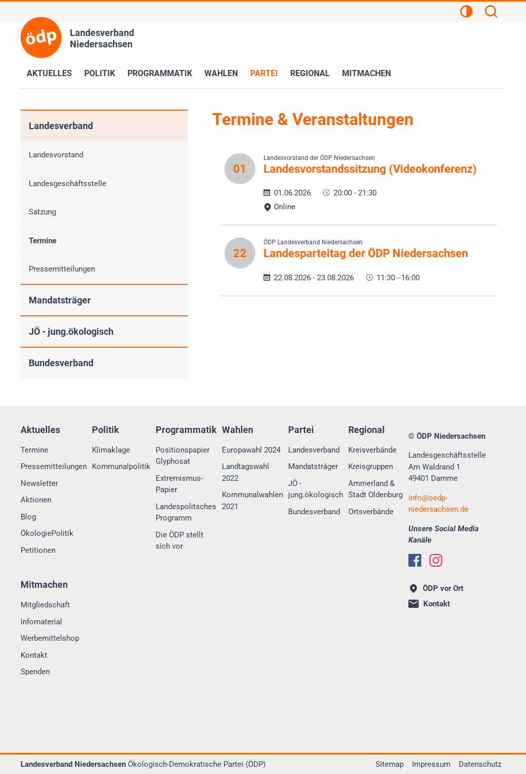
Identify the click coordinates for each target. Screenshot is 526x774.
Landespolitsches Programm (186, 512)
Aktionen (36, 500)
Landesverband (61, 125)
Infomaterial (41, 621)
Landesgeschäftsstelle (67, 183)
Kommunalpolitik (121, 466)
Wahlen (221, 73)
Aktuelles (49, 73)
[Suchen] (491, 13)
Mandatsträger (60, 300)
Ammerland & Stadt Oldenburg (375, 489)
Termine (43, 240)
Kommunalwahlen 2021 (252, 500)
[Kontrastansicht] (466, 13)
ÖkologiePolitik (47, 533)
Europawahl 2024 (251, 450)
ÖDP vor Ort (436, 588)
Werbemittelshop (50, 638)
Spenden (35, 671)
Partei (264, 73)
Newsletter (39, 483)
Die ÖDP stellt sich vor (179, 540)
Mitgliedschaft (45, 604)
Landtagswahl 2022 (245, 472)
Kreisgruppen (370, 466)
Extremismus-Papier (179, 484)
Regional (310, 73)
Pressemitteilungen (62, 269)
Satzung (42, 212)
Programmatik (159, 73)
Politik (99, 73)
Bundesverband (61, 362)
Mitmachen (366, 73)
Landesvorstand (56, 154)
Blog (28, 516)
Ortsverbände (370, 511)
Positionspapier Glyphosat (183, 455)
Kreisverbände (372, 450)
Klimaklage (111, 450)
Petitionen (38, 550)
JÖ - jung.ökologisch (71, 331)
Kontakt (34, 655)
